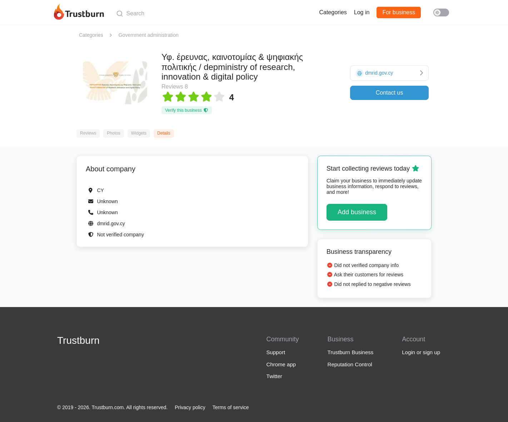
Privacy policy (190, 407)
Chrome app (281, 364)
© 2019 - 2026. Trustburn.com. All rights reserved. (112, 407)
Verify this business (186, 110)
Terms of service (231, 407)
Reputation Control (350, 364)
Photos (113, 133)
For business (398, 12)
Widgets (138, 133)
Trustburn (78, 340)
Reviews (88, 133)
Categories (333, 12)
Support (276, 352)
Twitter (274, 376)
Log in (362, 12)
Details (163, 133)
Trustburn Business (351, 352)
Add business (357, 212)
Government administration (149, 35)
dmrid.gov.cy (111, 223)
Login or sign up (421, 352)
